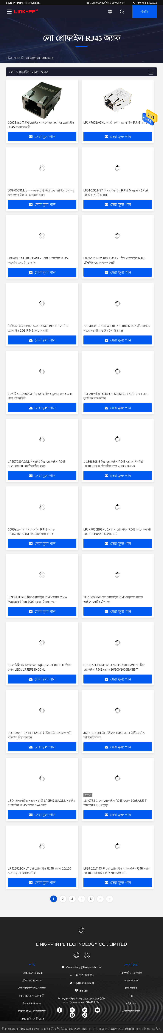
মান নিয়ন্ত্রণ (131, 988)
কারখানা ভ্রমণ (131, 980)
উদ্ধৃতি (144, 11)
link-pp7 (81, 990)
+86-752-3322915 (145, 2)
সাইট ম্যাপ (131, 1003)
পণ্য (16, 57)
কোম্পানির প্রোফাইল (131, 972)
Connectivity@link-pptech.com (105, 2)
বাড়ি (8, 57)
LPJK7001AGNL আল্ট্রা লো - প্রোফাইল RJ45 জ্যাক (115, 122)
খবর (131, 995)
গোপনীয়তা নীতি (131, 1011)
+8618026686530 (81, 982)
